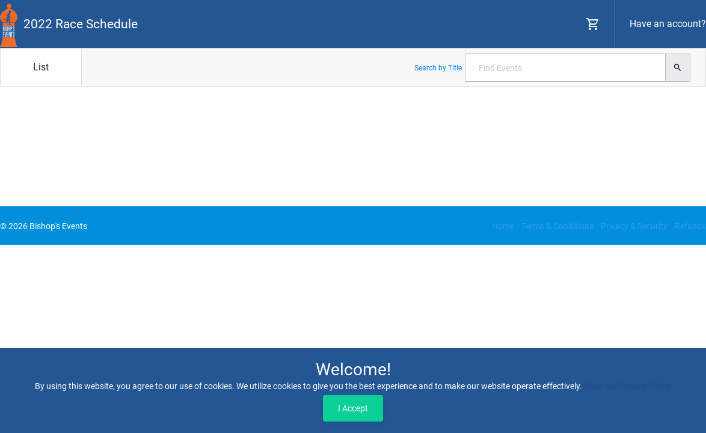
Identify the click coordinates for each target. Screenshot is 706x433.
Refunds (690, 226)
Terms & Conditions (557, 226)
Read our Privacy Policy (627, 386)
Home (503, 226)
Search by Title (438, 68)
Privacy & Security (634, 226)
